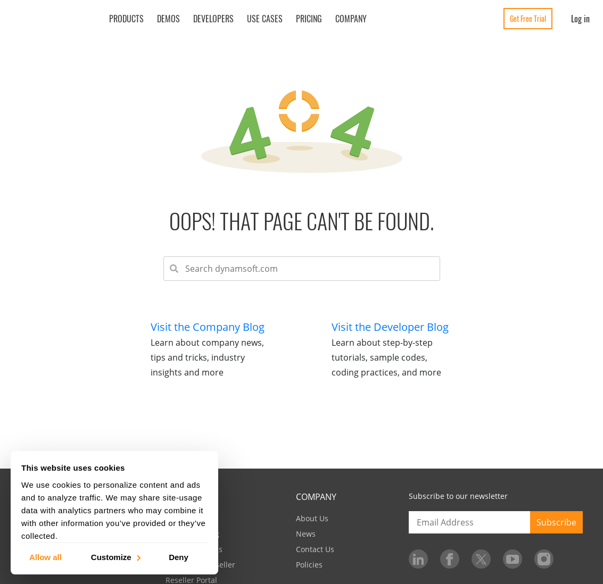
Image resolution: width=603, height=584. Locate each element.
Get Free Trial (528, 18)
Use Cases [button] (265, 18)
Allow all (45, 556)
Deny (178, 556)
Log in (580, 18)
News (306, 534)
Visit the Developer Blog (390, 327)
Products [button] (126, 18)
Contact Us (315, 549)
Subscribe (556, 522)
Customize (115, 556)
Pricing (309, 18)
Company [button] (351, 18)
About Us (312, 518)
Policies (309, 565)
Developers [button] (213, 18)
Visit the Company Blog (208, 327)
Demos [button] (168, 18)
